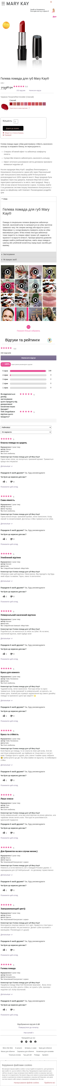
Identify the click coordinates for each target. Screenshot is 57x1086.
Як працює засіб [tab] (10, 260)
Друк (54, 17)
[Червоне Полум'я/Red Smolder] (28, 44)
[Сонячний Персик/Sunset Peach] (36, 104)
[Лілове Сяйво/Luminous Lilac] (44, 104)
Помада (37, 1055)
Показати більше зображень (28, 328)
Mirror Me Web (8, 1048)
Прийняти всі (49, 1083)
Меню (3, 3)
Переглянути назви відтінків (18, 108)
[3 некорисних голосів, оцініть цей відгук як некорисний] (12, 1009)
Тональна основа (15, 1055)
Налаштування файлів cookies (26, 1083)
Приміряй (8, 135)
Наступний (29, 1033)
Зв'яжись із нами (30, 1048)
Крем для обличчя (45, 1048)
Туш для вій (27, 1055)
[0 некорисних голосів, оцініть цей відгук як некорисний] (12, 481)
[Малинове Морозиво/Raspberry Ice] (33, 104)
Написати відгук (35, 90)
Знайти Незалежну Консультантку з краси (39, 10)
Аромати (45, 1055)
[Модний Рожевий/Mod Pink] (29, 104)
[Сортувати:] (26, 427)
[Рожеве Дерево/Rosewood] (18, 104)
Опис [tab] (5, 199)
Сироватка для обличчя (25, 1051)
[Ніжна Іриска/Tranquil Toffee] (40, 104)
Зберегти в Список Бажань (14, 133)
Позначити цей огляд (9, 487)
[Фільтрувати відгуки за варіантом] (26, 432)
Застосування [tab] (9, 254)
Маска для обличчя (8, 1051)
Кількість (7, 121)
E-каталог (18, 1048)
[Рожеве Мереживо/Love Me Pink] (25, 104)
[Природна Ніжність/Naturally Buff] (14, 104)
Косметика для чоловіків (45, 1051)
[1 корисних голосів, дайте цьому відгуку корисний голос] (4, 481)
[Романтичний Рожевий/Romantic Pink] (22, 104)
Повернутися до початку (28, 1027)
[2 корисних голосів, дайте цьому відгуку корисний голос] (4, 596)
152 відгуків (20, 90)
